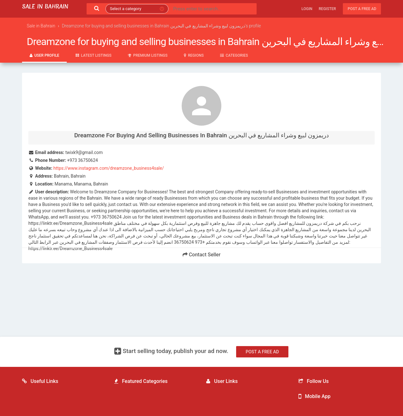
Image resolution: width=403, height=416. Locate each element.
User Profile (44, 55)
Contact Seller (202, 255)
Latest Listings (93, 55)
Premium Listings (147, 55)
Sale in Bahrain (45, 6)
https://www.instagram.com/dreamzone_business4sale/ (109, 168)
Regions (194, 55)
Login (307, 9)
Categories (234, 55)
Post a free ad (362, 9)
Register (327, 9)
